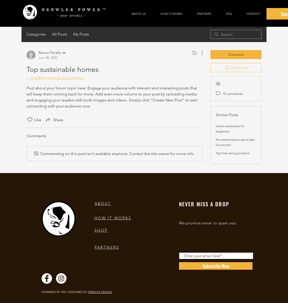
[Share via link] (54, 120)
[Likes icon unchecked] (29, 120)
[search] (236, 34)
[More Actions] (199, 53)
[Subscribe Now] (215, 266)
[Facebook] (47, 278)
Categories (36, 34)
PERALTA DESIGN (100, 292)
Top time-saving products (233, 153)
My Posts (81, 34)
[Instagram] (61, 278)
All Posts (59, 34)
